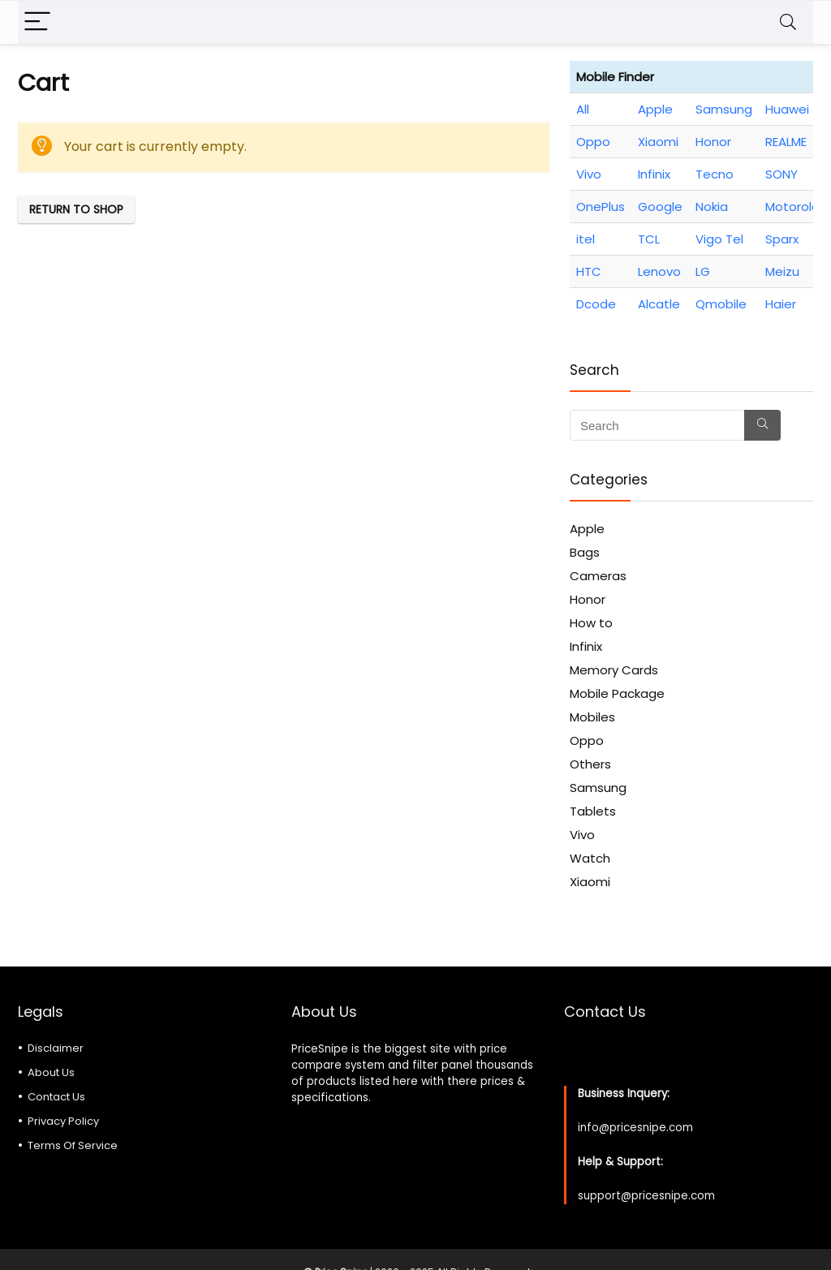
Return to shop (76, 209)
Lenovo (659, 271)
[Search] (788, 22)
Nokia (711, 206)
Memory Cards (614, 669)
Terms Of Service (73, 1145)
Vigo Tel (719, 239)
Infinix (654, 174)
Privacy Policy (63, 1121)
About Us (51, 1072)
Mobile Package (617, 693)
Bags (585, 552)
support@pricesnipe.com (646, 1195)
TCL (649, 239)
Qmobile (721, 303)
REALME (786, 141)
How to (591, 622)
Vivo (588, 174)
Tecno (714, 174)
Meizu (782, 271)
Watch (590, 858)
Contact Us (56, 1096)
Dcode (596, 303)
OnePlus (600, 206)
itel (585, 239)
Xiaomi (658, 141)
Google (660, 206)
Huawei (787, 109)
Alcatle (659, 303)
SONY (781, 174)
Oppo (593, 141)
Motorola (792, 206)
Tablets (593, 811)
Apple (655, 109)
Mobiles (592, 716)
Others (590, 764)
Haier (780, 303)
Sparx (782, 239)
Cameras (598, 575)
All (582, 109)
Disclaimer (56, 1048)
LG (702, 271)
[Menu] (37, 22)
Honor (713, 141)
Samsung (723, 109)
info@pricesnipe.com (635, 1127)
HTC (588, 271)
